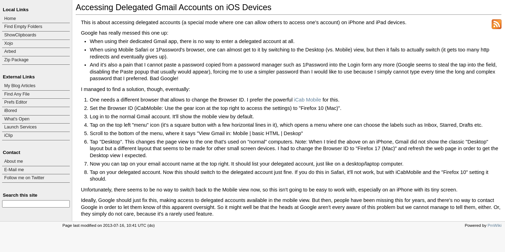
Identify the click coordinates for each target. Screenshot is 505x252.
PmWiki (494, 225)
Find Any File (16, 94)
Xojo (8, 43)
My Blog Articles (19, 85)
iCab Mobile (307, 100)
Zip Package (16, 59)
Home (10, 18)
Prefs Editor (15, 102)
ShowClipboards (20, 35)
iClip (8, 135)
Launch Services (20, 127)
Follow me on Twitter (24, 177)
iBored (10, 110)
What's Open (16, 119)
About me (13, 161)
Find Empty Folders (23, 26)
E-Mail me (14, 169)
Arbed (10, 51)
